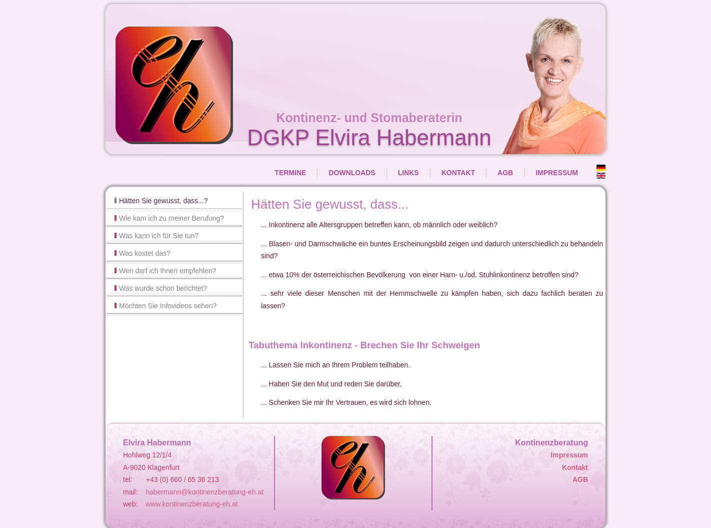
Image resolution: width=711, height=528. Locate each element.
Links (408, 173)
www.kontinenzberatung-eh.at (192, 504)
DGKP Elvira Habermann (369, 137)
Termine (290, 173)
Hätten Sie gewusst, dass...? (163, 201)
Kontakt (458, 173)
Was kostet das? (144, 253)
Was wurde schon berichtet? (163, 288)
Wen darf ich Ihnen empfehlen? (167, 271)
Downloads (351, 173)
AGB (505, 173)
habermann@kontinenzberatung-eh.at (205, 492)
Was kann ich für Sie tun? (158, 236)
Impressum (557, 173)
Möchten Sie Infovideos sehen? (167, 306)
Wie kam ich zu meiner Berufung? (171, 218)
